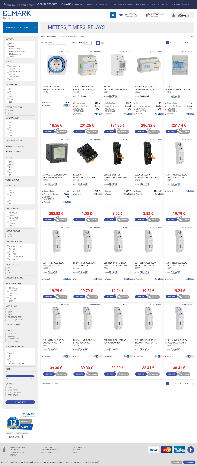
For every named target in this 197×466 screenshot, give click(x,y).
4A (10, 198)
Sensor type (11, 330)
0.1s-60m (12, 249)
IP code (8, 157)
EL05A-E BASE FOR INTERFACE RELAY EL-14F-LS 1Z (115, 176)
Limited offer (13, 390)
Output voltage (12, 231)
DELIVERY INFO (46, 447)
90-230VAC (13, 218)
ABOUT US (155, 4)
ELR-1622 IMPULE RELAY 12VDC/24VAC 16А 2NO (176, 264)
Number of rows (13, 152)
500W (10, 309)
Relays (11, 43)
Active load (10, 186)
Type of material (13, 325)
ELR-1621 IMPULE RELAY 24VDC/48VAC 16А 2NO (145, 264)
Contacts (144, 4)
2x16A (11, 193)
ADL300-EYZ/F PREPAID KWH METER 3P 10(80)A (145, 88)
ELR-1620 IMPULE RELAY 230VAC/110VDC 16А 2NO (115, 264)
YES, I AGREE (189, 462)
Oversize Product (14, 392)
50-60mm (13, 288)
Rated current (12, 118)
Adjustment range (14, 242)
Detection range (13, 283)
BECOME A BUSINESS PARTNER (126, 4)
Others (8, 384)
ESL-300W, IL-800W (15, 319)
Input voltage (11, 208)
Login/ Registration (182, 15)
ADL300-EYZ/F (14, 71)
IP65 (11, 172)
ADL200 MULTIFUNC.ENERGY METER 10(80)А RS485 (116, 88)
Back (192, 36)
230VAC (12, 223)
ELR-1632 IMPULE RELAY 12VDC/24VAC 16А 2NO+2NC (115, 341)
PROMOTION (92, 4)
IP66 (11, 175)
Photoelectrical (13, 338)
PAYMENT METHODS (80, 447)
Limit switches (14, 49)
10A (10, 130)
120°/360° (13, 290)
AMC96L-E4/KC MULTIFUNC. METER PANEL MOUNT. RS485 (55, 176)
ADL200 (12, 69)
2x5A (11, 190)
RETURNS (76, 450)
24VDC (11, 215)
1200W (10, 314)
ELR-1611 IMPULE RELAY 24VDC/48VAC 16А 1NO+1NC (53, 264)
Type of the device (13, 107)
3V (10, 89)
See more (48, 131)
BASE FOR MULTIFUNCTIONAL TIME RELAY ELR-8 (84, 176)
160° (11, 293)
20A (10, 135)
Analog (10, 110)
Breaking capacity (13, 141)
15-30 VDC (13, 213)
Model (8, 62)
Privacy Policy (47, 452)
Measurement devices (17, 51)
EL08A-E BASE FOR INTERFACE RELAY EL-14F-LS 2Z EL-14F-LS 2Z (146, 176)
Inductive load (12, 264)
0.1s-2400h (13, 259)
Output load (11, 306)
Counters (12, 46)
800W (10, 312)
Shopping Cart (156, 15)
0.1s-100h (13, 251)
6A (10, 125)
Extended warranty (50, 450)
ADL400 (12, 74)
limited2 (165, 4)
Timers (12, 56)
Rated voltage (11, 84)
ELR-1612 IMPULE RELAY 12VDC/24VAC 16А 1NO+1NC (84, 264)
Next (192, 43)
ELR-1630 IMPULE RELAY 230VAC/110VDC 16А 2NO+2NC (53, 341)
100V (11, 97)
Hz (10, 356)
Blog (75, 452)
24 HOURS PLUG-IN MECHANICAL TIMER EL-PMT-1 (53, 88)
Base (11, 79)
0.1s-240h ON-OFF (16, 257)
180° (11, 296)
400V (11, 226)
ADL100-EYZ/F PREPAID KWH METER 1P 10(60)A (83, 88)
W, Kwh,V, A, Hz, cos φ (17, 364)
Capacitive (12, 333)
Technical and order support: (19, 4)
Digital (10, 113)
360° (11, 301)
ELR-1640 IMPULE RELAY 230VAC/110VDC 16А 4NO (146, 341)
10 (190, 42)
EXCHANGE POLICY (16, 452)
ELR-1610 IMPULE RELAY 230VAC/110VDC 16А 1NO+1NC (176, 176)
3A (10, 195)
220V (11, 102)
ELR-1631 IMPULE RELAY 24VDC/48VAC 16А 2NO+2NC (84, 341)
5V (10, 94)
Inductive (11, 336)
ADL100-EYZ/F (14, 66)
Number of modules (14, 146)
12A (10, 133)
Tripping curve (12, 180)
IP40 (11, 164)
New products (105, 4)
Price (7, 369)
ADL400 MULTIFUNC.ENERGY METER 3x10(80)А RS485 (177, 88)
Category (9, 39)
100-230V (13, 220)
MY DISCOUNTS (129, 15)
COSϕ (11, 353)
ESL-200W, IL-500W (15, 317)
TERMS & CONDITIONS (17, 447)
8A (10, 127)
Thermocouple (13, 341)
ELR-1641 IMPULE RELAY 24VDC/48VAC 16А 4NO (176, 341)
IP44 (11, 167)
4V (10, 91)
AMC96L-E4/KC (15, 77)
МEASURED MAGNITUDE (15, 346)
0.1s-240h (13, 254)
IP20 (11, 162)
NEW (10, 387)
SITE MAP (13, 455)
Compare (61, 132)
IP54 (11, 170)
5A (10, 122)
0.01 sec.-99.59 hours (17, 246)
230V (10, 234)
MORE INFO (177, 462)
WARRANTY (13, 450)
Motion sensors (15, 54)
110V (11, 99)
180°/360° (13, 298)
